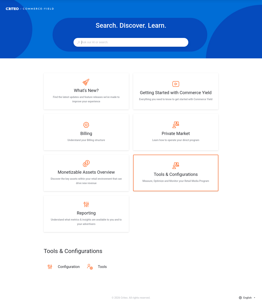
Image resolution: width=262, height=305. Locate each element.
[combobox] (131, 42)
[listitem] (86, 91)
